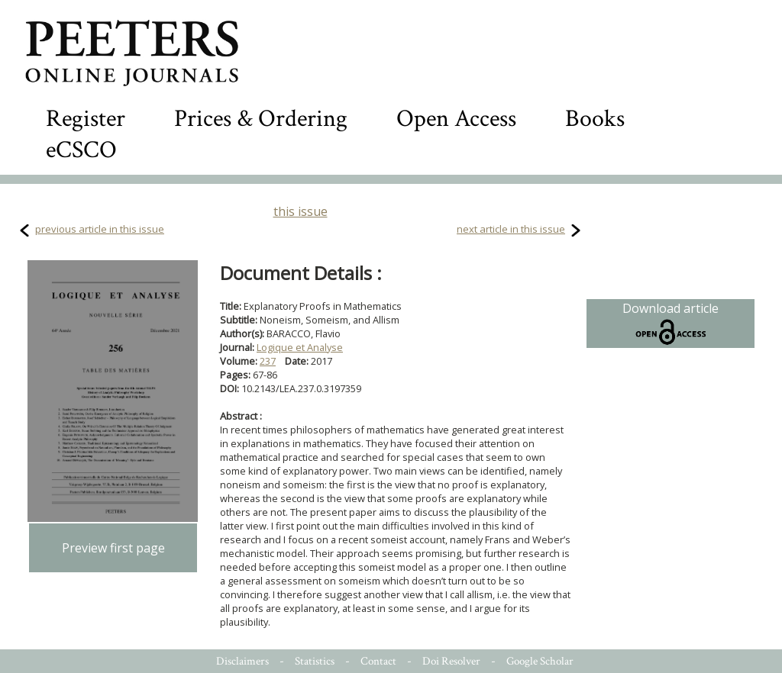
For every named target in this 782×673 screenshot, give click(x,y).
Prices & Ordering (260, 118)
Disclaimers (242, 661)
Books (595, 118)
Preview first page (113, 547)
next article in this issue (511, 229)
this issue (300, 211)
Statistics (314, 661)
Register (85, 118)
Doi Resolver (451, 661)
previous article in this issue (99, 229)
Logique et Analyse (300, 347)
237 (268, 361)
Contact (378, 661)
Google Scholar (540, 661)
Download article (670, 323)
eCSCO (81, 150)
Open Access (456, 118)
